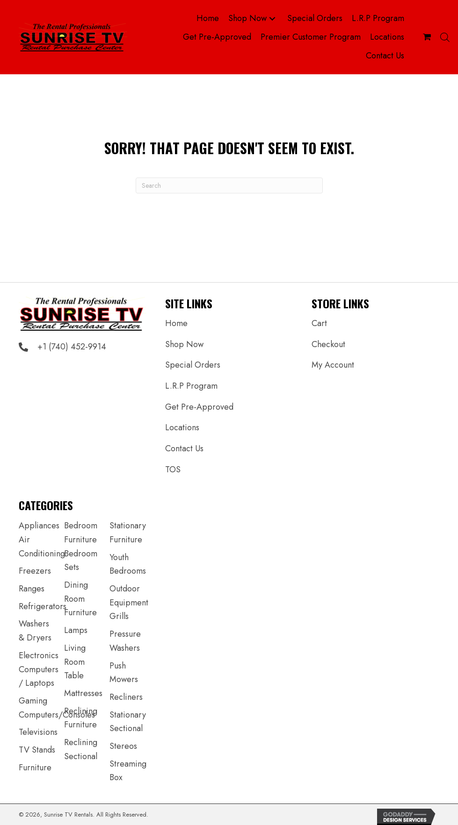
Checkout (328, 344)
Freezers (35, 571)
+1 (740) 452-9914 (71, 347)
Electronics (38, 655)
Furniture (35, 767)
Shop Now (184, 344)
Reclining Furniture (80, 718)
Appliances (39, 525)
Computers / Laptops (38, 676)
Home (176, 323)
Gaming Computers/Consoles (57, 708)
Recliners (126, 697)
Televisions (38, 732)
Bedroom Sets (80, 561)
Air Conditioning (42, 546)
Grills (119, 616)
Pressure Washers (125, 641)
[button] (272, 19)
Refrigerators (42, 606)
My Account (333, 365)
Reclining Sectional (80, 749)
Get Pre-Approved (199, 407)
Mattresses (83, 693)
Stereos (123, 746)
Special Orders (192, 365)
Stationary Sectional (127, 722)
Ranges (31, 589)
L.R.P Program (191, 386)
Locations (182, 427)
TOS (173, 469)
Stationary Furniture (127, 532)
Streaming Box (127, 771)
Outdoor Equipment (128, 596)
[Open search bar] (445, 37)
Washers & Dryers (35, 631)
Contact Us (184, 448)
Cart (319, 323)
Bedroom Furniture (80, 532)
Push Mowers (123, 673)
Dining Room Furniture (80, 599)
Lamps (75, 630)
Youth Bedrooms (127, 564)
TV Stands (37, 750)
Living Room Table (75, 662)
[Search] (229, 185)
